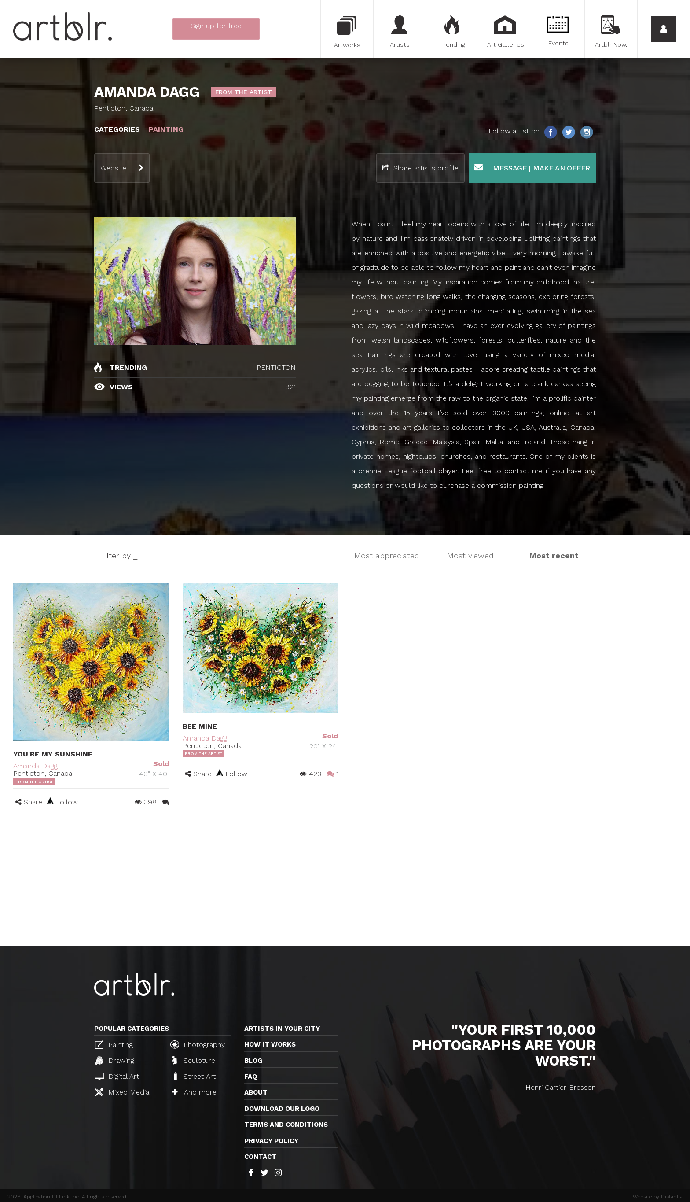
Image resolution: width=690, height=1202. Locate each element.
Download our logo (281, 1109)
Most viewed (470, 555)
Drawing (114, 1060)
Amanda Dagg (35, 766)
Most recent (554, 555)
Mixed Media (122, 1092)
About (256, 1092)
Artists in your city (282, 1028)
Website (113, 168)
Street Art (194, 1076)
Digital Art (117, 1076)
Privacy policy (271, 1141)
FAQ (250, 1076)
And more (194, 1092)
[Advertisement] (345, 880)
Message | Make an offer (532, 167)
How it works (270, 1044)
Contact (260, 1157)
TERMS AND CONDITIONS (286, 1124)
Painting (114, 1044)
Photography (197, 1044)
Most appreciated (386, 555)
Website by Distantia (658, 1197)
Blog (253, 1061)
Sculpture (193, 1060)
